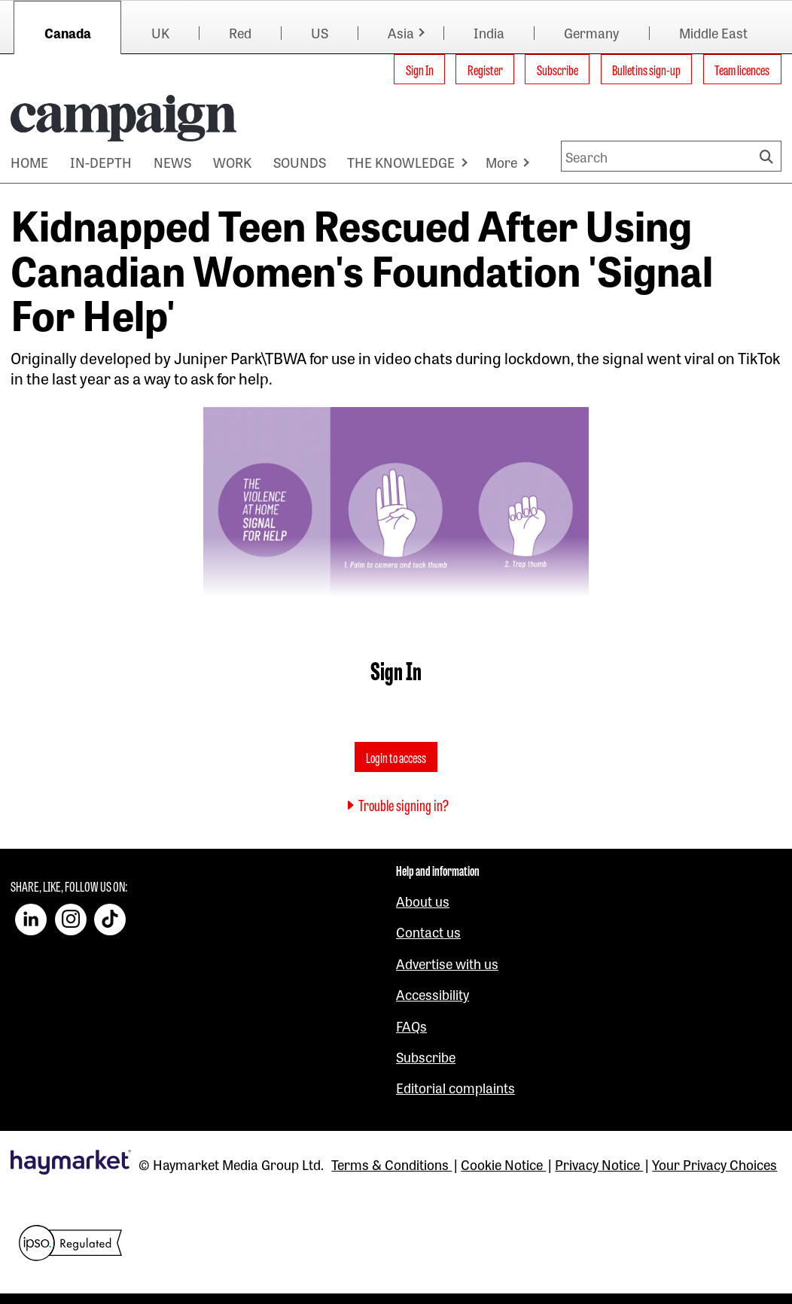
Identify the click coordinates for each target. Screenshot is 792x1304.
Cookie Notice (503, 1164)
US (319, 32)
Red (240, 32)
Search (768, 156)
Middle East (713, 32)
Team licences (741, 69)
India (489, 32)
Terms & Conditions (391, 1164)
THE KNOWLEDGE (401, 162)
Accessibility (432, 994)
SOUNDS (299, 162)
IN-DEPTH (101, 162)
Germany (591, 32)
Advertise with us (447, 963)
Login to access (396, 757)
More (501, 162)
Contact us (428, 931)
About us (422, 900)
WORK (232, 162)
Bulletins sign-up (646, 69)
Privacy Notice (599, 1164)
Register (485, 69)
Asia (401, 32)
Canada (67, 32)
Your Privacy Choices (714, 1164)
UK (160, 32)
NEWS (172, 162)
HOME (29, 162)
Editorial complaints (455, 1087)
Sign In (420, 69)
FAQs (411, 1025)
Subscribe (557, 69)
